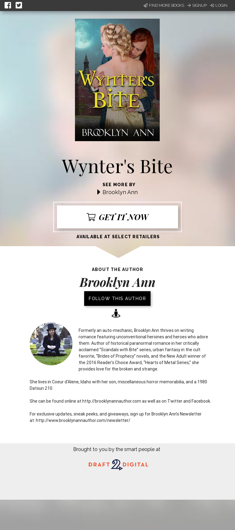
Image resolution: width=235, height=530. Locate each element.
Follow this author (117, 298)
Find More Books (164, 5)
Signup (197, 5)
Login (218, 5)
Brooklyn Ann (120, 192)
